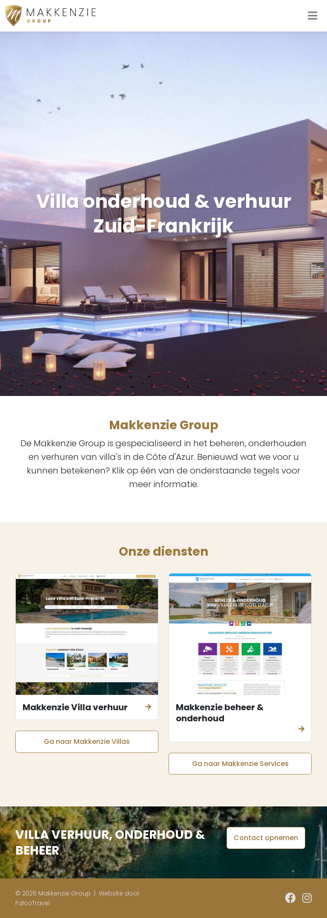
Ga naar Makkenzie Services (240, 764)
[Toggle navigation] (312, 16)
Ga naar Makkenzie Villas (87, 741)
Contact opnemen (266, 838)
